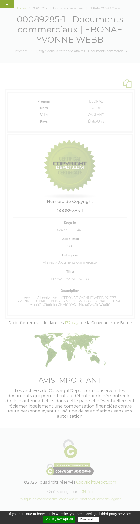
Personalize (88, 519)
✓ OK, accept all (59, 519)
